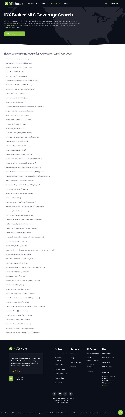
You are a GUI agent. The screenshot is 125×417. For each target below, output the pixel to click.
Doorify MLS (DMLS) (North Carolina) (17, 115)
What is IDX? (106, 362)
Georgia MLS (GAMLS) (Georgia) (16, 124)
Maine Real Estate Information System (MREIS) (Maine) (23, 167)
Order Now (114, 3)
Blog (72, 358)
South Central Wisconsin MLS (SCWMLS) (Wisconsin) (23, 298)
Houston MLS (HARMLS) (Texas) (16, 150)
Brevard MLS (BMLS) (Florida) (15, 72)
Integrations (106, 353)
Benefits (44, 3)
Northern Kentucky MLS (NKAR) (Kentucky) (19, 224)
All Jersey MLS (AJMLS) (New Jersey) (17, 59)
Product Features (61, 353)
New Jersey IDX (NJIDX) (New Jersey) (18, 211)
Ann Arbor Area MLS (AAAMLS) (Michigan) (19, 63)
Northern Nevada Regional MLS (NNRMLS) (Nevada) (22, 228)
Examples (58, 382)
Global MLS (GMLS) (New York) (15, 128)
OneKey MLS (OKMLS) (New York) (16, 246)
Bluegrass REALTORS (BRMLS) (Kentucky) (19, 67)
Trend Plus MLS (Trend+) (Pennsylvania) (19, 315)
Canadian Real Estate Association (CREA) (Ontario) (22, 81)
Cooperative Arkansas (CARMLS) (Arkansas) (20, 111)
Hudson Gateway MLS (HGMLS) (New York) (19, 154)
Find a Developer (92, 353)
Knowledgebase (108, 358)
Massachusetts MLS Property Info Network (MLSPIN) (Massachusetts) (28, 176)
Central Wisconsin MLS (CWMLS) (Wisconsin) (20, 89)
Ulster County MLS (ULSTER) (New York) (18, 324)
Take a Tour (59, 365)
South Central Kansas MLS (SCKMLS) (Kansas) (20, 293)
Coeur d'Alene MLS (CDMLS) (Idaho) (17, 98)
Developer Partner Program (92, 359)
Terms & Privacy (76, 362)
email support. (107, 384)
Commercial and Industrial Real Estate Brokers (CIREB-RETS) (25, 107)
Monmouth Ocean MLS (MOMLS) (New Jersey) (21, 202)
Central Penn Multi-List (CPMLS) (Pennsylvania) (21, 85)
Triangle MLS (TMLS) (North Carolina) (18, 320)
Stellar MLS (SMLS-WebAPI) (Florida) (17, 302)
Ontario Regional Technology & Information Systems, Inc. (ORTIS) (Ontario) (30, 250)
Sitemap (73, 367)
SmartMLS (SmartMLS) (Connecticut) (18, 289)
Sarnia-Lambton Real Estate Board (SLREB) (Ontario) (23, 280)
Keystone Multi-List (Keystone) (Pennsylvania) (21, 163)
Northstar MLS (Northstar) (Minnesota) (18, 233)
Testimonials (59, 378)
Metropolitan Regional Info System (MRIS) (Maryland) (23, 185)
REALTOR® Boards (61, 373)
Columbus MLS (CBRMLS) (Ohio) (16, 102)
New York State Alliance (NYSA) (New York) (19, 215)
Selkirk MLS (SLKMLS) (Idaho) (15, 285)
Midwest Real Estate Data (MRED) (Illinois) (19, 193)
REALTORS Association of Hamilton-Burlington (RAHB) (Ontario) (26, 267)
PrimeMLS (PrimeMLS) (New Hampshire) (18, 254)
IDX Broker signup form (11, 25)
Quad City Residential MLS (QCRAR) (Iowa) (19, 259)
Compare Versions (58, 359)
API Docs (89, 371)
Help (65, 3)
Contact (73, 353)
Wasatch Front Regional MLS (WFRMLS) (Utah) (21, 328)
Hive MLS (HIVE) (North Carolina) (16, 146)
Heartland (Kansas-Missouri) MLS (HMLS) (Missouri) (22, 137)
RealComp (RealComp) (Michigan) (17, 263)
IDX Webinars (107, 367)
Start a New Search (14, 34)
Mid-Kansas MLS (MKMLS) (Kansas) (17, 189)
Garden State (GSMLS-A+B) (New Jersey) (19, 120)
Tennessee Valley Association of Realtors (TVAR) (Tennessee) (26, 306)
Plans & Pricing (33, 3)
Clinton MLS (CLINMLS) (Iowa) (15, 94)
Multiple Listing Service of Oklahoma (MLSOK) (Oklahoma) (25, 207)
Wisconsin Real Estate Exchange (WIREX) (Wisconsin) (23, 333)
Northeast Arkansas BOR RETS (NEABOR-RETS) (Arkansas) (24, 220)
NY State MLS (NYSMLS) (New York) (17, 241)
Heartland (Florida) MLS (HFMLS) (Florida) (19, 133)
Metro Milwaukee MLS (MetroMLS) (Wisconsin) (21, 180)
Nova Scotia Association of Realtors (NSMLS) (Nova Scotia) (25, 237)
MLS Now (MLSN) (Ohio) (13, 198)
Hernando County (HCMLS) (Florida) (17, 141)
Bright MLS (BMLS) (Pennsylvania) (16, 76)
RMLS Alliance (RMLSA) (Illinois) (15, 276)
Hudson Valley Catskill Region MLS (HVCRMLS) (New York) (24, 159)
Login (105, 3)
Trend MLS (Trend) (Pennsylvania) (17, 311)
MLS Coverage (55, 3)
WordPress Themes (90, 366)
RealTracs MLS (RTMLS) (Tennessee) (17, 272)
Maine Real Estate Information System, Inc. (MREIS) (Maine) (25, 172)
